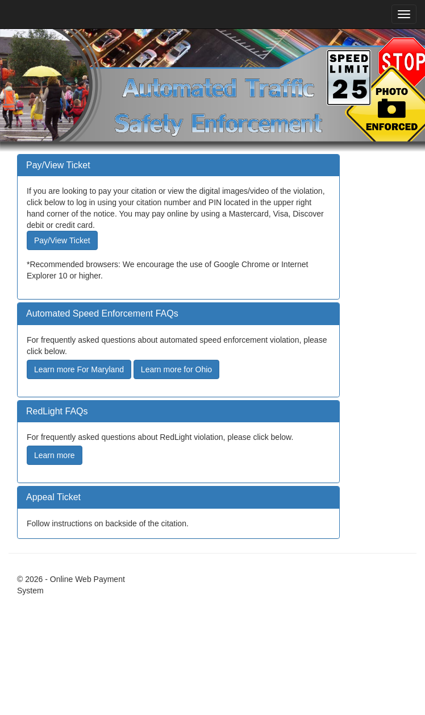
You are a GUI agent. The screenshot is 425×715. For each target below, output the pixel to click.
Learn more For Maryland (79, 369)
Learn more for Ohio (176, 369)
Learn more (54, 455)
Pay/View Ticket (62, 240)
